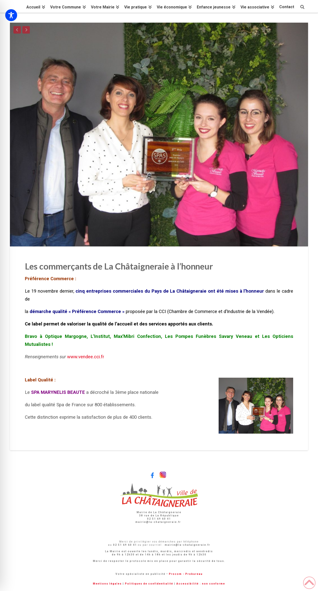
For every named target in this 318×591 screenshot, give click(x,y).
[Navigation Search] (302, 6)
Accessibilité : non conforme (200, 583)
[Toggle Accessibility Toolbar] (11, 15)
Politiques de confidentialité (149, 583)
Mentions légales (107, 583)
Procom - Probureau (186, 574)
